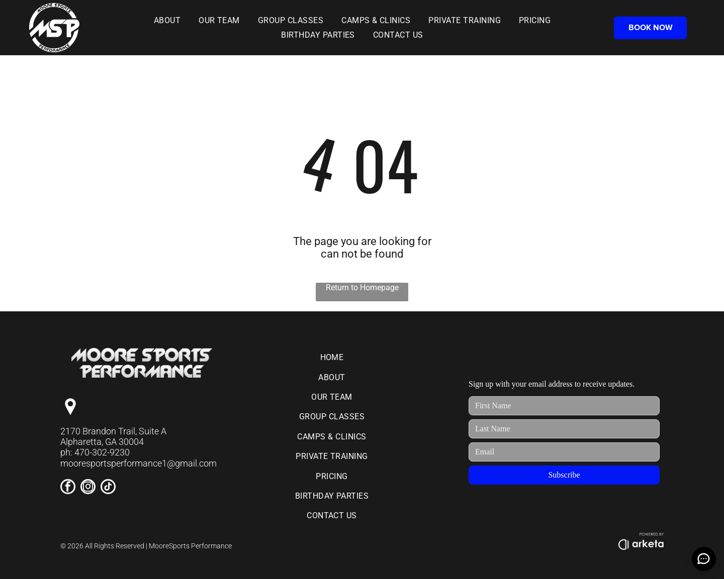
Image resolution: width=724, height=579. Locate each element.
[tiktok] (108, 488)
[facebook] (67, 488)
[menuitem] (167, 20)
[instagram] (88, 488)
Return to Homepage (362, 287)
